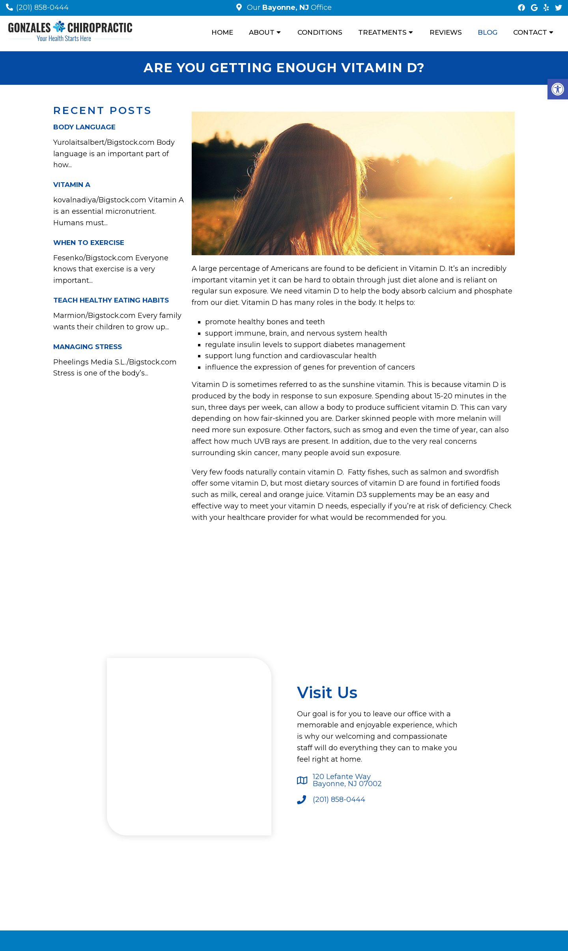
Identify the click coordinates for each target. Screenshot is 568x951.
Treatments (382, 32)
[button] (557, 89)
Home (222, 32)
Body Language (84, 127)
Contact (530, 32)
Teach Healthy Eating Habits (111, 300)
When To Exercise (88, 243)
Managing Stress (87, 347)
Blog (487, 32)
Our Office (288, 7)
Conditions (319, 32)
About (262, 32)
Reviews (446, 32)
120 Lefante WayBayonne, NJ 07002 (347, 780)
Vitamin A (71, 185)
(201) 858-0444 (42, 7)
